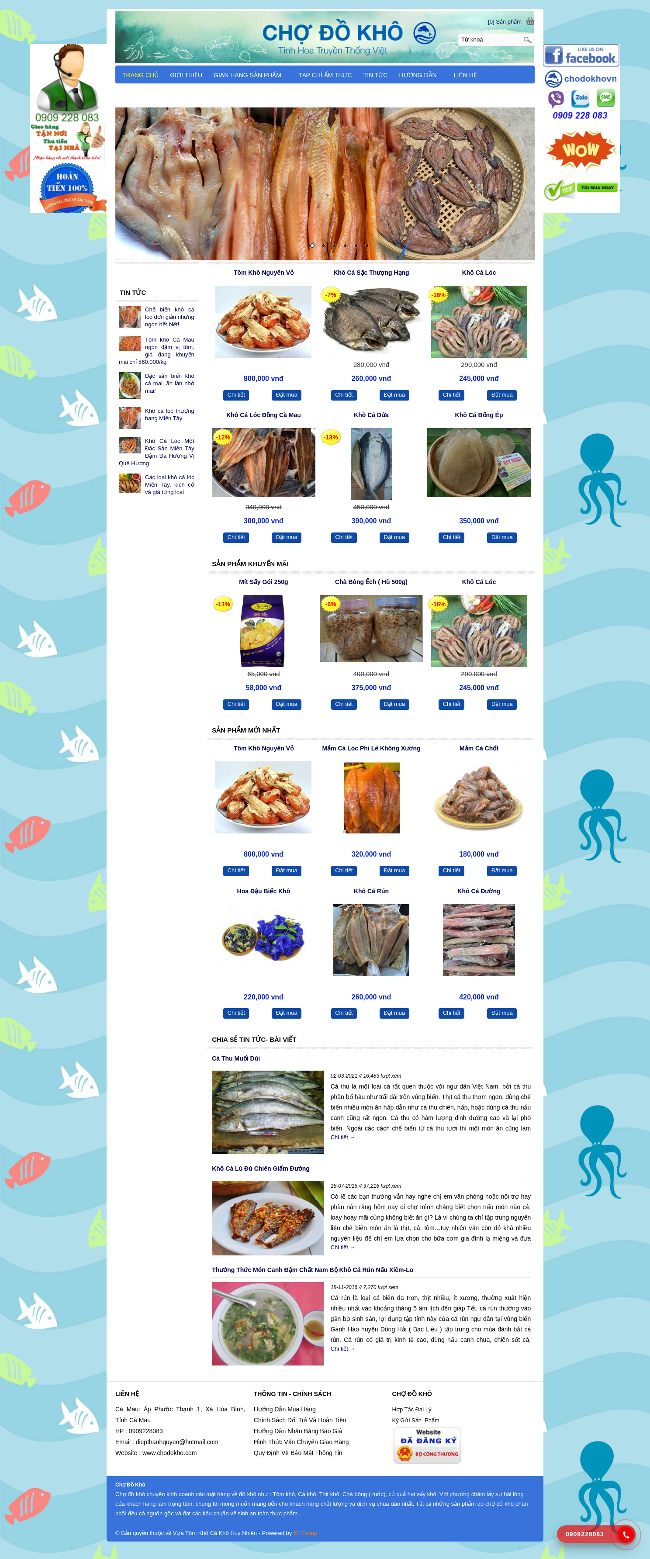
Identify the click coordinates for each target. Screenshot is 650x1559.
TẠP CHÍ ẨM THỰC (325, 75)
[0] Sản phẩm (505, 21)
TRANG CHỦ (140, 75)
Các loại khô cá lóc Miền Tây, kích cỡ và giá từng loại (169, 484)
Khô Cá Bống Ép (479, 414)
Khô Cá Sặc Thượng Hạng (371, 272)
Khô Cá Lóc (479, 272)
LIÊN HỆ (465, 75)
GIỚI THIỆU (186, 75)
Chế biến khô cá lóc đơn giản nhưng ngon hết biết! (169, 317)
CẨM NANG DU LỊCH (153, 93)
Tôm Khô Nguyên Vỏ (264, 272)
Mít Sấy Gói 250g (263, 581)
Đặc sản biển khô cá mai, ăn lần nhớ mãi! (169, 383)
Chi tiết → (343, 1137)
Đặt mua (286, 394)
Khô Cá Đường (478, 891)
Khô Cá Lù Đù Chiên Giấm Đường (261, 1168)
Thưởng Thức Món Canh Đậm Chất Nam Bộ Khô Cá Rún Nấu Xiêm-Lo (312, 1269)
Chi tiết (236, 394)
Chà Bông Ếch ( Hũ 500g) (371, 581)
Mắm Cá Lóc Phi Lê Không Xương (371, 748)
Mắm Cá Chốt (479, 748)
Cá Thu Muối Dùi (236, 1058)
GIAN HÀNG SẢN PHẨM (251, 75)
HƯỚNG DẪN (421, 75)
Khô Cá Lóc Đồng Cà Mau (263, 414)
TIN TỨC (375, 75)
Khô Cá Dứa (371, 414)
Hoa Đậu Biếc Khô (263, 891)
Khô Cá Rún (371, 891)
